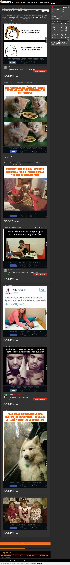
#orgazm (24, 59)
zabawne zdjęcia (6, 555)
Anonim (54, 25)
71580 (62, 11)
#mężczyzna (22, 331)
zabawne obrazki (18, 554)
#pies (23, 482)
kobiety (2, 554)
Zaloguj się (5, 76)
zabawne (46, 554)
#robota (29, 262)
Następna (23, 543)
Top (17, 2)
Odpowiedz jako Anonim (40, 71)
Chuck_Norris (55, 34)
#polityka (12, 524)
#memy (18, 482)
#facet (16, 331)
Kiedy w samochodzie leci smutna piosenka (15, 410)
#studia (25, 387)
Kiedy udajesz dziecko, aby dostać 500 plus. (15, 497)
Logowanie (53, 2)
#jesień (26, 212)
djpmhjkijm (58, 42)
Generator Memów (43, 2)
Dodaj (28, 2)
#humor (29, 524)
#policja (11, 331)
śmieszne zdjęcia (43, 15)
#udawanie (36, 59)
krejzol (54, 26)
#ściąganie (37, 387)
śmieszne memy (9, 554)
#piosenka (28, 482)
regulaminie (39, 563)
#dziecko (18, 524)
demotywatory (11, 17)
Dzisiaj (62, 37)
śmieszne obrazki (38, 17)
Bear (54, 28)
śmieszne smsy (7, 557)
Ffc (65, 42)
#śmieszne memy (10, 212)
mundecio (64, 43)
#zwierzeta (16, 148)
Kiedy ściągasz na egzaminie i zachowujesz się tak (16, 346)
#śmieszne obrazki (19, 212)
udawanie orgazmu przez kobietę (12, 23)
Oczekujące (34, 2)
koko (54, 27)
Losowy (23, 2)
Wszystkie (67, 37)
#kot (11, 148)
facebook (2, 557)
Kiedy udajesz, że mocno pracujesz (12, 227)
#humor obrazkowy (16, 59)
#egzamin (19, 387)
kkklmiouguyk (54, 44)
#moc (9, 59)
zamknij (67, 562)
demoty (31, 555)
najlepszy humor (15, 555)
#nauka (13, 387)
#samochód (12, 482)
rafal (54, 29)
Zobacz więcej (57, 18)
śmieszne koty (44, 555)
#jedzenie (28, 148)
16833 (62, 9)
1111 (59, 44)
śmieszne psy (36, 555)
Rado (54, 31)
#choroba (31, 212)
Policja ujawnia (8, 285)
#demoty (34, 148)
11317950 (53, 42)
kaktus (54, 30)
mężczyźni (41, 554)
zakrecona (55, 35)
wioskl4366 (57, 43)
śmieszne (23, 554)
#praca (11, 262)
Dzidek (52, 43)
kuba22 (63, 42)
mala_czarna (55, 33)
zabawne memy (28, 554)
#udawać (29, 59)
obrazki (24, 15)
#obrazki (22, 148)
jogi (61, 43)
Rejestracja (54, 3)
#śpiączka (34, 331)
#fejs (15, 262)
